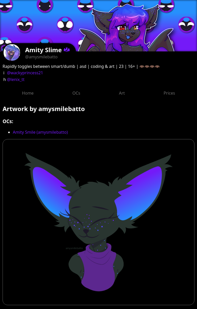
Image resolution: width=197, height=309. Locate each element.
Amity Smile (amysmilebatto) (40, 132)
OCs (76, 93)
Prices (169, 93)
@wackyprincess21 (25, 73)
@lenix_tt (16, 79)
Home (28, 93)
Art (122, 93)
